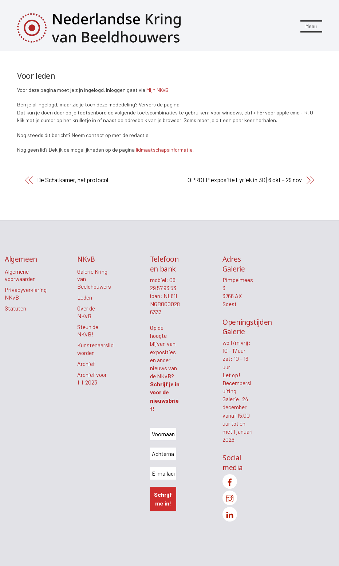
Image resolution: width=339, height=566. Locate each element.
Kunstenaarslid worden (95, 348)
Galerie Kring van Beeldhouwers (94, 279)
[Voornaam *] (163, 434)
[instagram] (229, 496)
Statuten (15, 308)
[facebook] (229, 480)
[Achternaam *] (163, 454)
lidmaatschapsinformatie (164, 150)
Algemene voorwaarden (20, 275)
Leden (84, 297)
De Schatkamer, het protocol (72, 180)
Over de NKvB (86, 312)
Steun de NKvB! (87, 330)
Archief (86, 363)
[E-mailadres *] (163, 473)
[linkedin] (229, 513)
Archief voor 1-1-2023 (92, 378)
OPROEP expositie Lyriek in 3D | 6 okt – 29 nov (245, 180)
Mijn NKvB (157, 90)
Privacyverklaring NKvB (26, 293)
